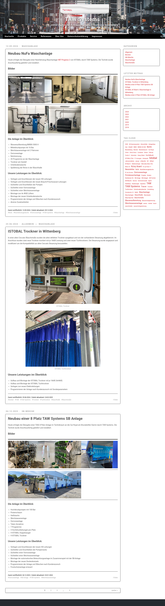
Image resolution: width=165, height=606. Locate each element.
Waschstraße (66, 400)
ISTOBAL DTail (129, 158)
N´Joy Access (129, 172)
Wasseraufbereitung (133, 200)
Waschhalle (56, 400)
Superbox (143, 183)
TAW (17, 400)
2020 (127, 122)
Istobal (11, 400)
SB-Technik (152, 178)
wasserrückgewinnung (140, 206)
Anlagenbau (152, 144)
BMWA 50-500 (142, 147)
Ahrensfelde (144, 144)
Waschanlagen (129, 195)
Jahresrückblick (129, 161)
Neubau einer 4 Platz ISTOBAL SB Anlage (140, 95)
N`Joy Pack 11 (147, 166)
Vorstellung (150, 189)
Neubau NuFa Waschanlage (30, 53)
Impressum (97, 36)
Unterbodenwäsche (140, 189)
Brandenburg (129, 150)
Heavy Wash (141, 155)
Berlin (149, 147)
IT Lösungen (138, 158)
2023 (127, 114)
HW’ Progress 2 (64, 60)
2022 (127, 117)
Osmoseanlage (36, 213)
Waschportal (129, 198)
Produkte (22, 36)
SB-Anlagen (145, 178)
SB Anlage (24, 578)
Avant (130, 147)
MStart (152, 161)
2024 (127, 112)
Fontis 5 (127, 155)
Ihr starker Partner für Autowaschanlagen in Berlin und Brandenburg (82, 25)
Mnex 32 (127, 166)
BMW (135, 147)
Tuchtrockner (45, 400)
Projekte (143, 175)
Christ (127, 152)
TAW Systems (82, 19)
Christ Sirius (133, 152)
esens (145, 203)
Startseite (9, 36)
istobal (150, 203)
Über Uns (59, 36)
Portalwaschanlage (132, 175)
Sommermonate (142, 180)
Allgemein (28, 224)
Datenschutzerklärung (78, 36)
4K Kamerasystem (134, 144)
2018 (127, 127)
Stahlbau (128, 184)
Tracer (143, 186)
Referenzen (46, 36)
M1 (148, 161)
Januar (137, 161)
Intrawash (145, 158)
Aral (126, 147)
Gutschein (134, 155)
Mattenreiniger (136, 164)
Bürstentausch (143, 150)
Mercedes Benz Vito (147, 164)
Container (140, 152)
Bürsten (128, 55)
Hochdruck (150, 155)
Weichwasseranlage (73, 213)
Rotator (149, 175)
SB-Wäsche (28, 411)
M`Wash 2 (128, 164)
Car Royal (151, 150)
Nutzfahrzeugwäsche (21, 213)
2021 (127, 119)
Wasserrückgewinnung (148, 200)
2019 (127, 125)
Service (33, 36)
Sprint (150, 180)
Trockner (36, 400)
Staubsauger (135, 183)
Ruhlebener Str (129, 178)
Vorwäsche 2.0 (129, 192)
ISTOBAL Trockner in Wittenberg (34, 231)
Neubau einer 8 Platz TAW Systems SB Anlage (45, 418)
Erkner (146, 152)
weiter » (115, 590)
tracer (154, 203)
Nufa (10, 213)
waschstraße (129, 206)
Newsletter (129, 169)
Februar (151, 152)
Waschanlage (30, 46)
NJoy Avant (136, 166)
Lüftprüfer (143, 161)
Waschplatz (147, 195)
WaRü (136, 192)
